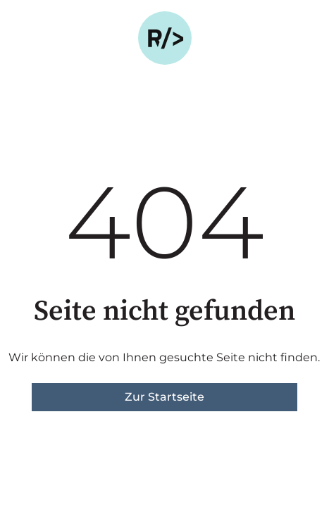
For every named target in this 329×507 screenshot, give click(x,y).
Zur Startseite (164, 396)
